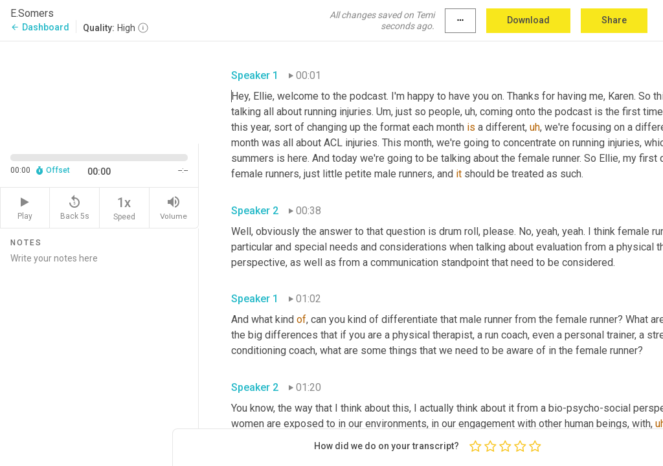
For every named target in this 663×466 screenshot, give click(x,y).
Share (614, 20)
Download (528, 20)
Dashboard (39, 27)
